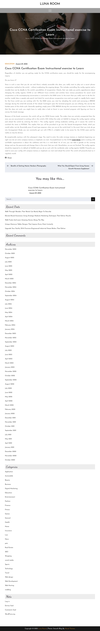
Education (10, 64)
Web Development (11, 581)
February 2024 (10, 325)
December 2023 (10, 333)
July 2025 (8, 262)
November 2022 (10, 371)
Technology (9, 568)
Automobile (9, 476)
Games (7, 514)
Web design (9, 577)
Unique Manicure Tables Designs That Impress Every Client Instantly (29, 224)
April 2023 (8, 359)
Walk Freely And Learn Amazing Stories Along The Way (24, 220)
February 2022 (10, 409)
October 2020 (10, 460)
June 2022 (8, 392)
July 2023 (8, 350)
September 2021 (10, 430)
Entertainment (10, 497)
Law (6, 535)
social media (9, 560)
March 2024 (9, 321)
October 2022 (10, 375)
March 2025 (9, 279)
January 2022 (10, 413)
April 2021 (8, 443)
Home (7, 526)
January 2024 (10, 329)
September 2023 (10, 342)
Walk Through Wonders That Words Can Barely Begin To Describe (28, 211)
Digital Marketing (11, 488)
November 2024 (10, 287)
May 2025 (8, 270)
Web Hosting (9, 585)
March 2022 (9, 405)
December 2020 (10, 451)
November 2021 (10, 422)
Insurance (8, 531)
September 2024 (11, 295)
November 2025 (10, 249)
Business (8, 484)
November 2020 (10, 456)
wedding (8, 590)
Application (9, 472)
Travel (7, 573)
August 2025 (9, 257)
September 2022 (11, 380)
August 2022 (9, 384)
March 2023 (9, 363)
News (7, 539)
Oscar (10, 158)
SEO (6, 552)
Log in (7, 601)
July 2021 (8, 434)
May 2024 (8, 312)
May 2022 (8, 397)
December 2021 (10, 418)
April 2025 (8, 274)
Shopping (8, 556)
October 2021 (9, 426)
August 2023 (9, 346)
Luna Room (50, 3)
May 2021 (8, 439)
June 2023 (8, 354)
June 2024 (8, 308)
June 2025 (8, 266)
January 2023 (9, 367)
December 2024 (10, 283)
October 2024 (10, 291)
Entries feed (9, 605)
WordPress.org (10, 614)
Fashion (7, 501)
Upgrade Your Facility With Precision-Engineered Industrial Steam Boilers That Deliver (35, 228)
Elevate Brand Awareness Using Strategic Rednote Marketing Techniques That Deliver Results (38, 216)
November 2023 (10, 338)
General (7, 518)
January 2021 (9, 447)
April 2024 (8, 316)
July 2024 (8, 304)
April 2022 (8, 401)
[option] (50, 189)
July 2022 (8, 388)
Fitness (7, 509)
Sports (7, 564)
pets (6, 543)
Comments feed (10, 610)
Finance (7, 505)
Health (7, 522)
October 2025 (10, 253)
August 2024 (9, 300)
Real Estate (9, 547)
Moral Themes (70, 628)
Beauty (7, 480)
